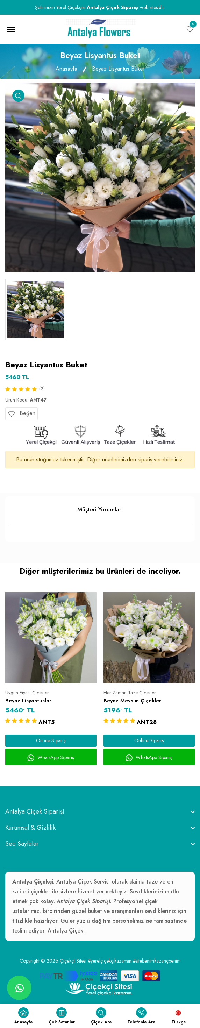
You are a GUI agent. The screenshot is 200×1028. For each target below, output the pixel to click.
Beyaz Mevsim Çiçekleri (133, 700)
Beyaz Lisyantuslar (28, 700)
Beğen (21, 413)
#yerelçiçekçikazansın (109, 960)
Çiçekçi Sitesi (73, 960)
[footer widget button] (100, 811)
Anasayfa (66, 69)
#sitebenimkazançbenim (157, 960)
